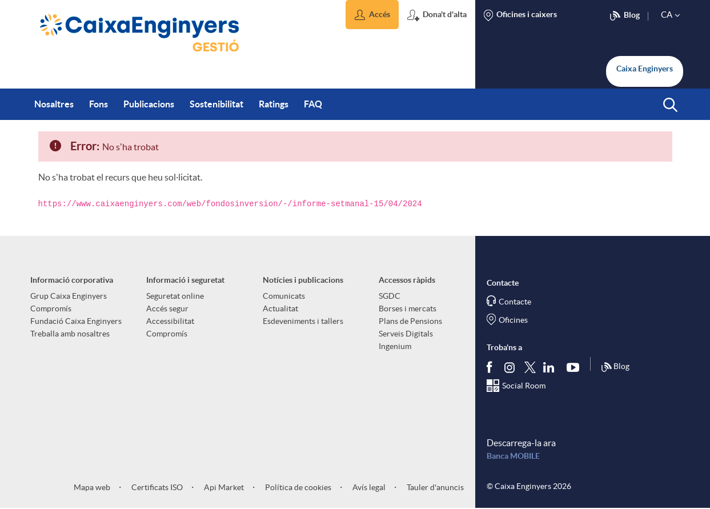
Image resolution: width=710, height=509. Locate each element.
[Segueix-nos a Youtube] (575, 366)
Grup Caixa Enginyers (68, 295)
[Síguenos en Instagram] (510, 366)
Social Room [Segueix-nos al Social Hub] (523, 385)
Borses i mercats (407, 308)
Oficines (513, 319)
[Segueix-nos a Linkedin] (551, 366)
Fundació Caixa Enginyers (76, 321)
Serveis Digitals (406, 333)
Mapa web (92, 487)
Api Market (223, 487)
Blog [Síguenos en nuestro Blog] (615, 367)
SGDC (389, 295)
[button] (372, 14)
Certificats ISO (156, 487)
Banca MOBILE (513, 455)
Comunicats (284, 295)
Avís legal (368, 487)
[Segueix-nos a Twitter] (530, 366)
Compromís (50, 308)
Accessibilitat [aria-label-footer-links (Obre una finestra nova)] (170, 321)
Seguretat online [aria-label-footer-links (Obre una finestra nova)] (175, 295)
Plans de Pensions (410, 321)
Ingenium (395, 346)
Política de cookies (297, 487)
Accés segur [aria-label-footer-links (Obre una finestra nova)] (167, 308)
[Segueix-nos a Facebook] (492, 366)
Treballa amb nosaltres (70, 333)
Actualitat (280, 308)
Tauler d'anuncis (434, 487)
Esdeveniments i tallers (303, 321)
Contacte (515, 301)
